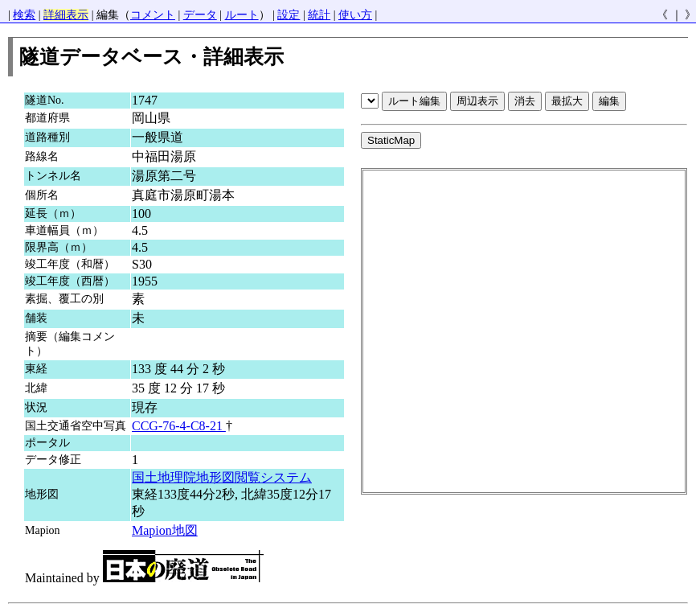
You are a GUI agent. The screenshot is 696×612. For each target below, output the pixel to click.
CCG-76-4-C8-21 (179, 426)
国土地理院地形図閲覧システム (222, 477)
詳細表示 (65, 15)
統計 (319, 15)
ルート (242, 15)
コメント (152, 15)
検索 (24, 15)
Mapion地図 (165, 530)
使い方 (355, 15)
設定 (288, 15)
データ (200, 15)
